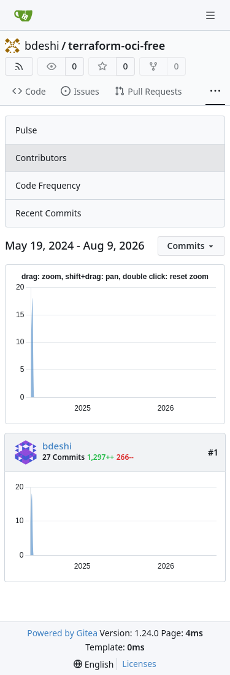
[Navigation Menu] (211, 15)
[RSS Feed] (19, 66)
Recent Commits (48, 213)
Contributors (41, 158)
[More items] (215, 91)
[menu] (191, 246)
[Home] (23, 15)
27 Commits (63, 457)
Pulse (26, 130)
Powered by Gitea (62, 633)
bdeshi (42, 45)
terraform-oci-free (116, 45)
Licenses (139, 663)
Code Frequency (47, 185)
